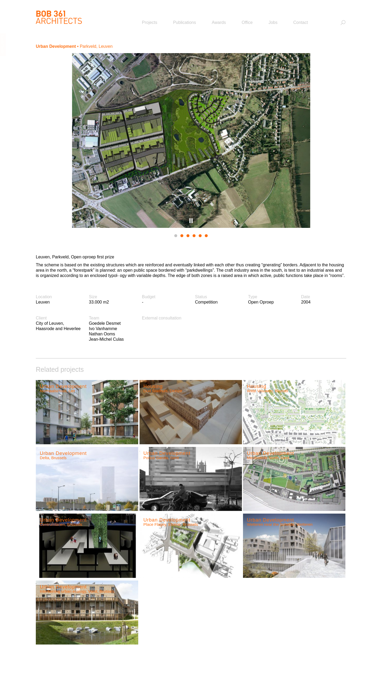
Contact (300, 22)
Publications (184, 22)
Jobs (272, 22)
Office (247, 22)
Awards (219, 22)
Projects (149, 22)
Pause (191, 220)
